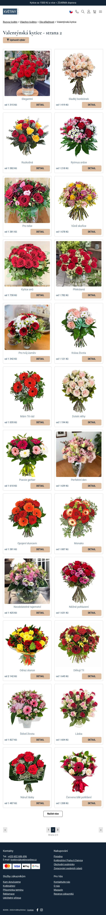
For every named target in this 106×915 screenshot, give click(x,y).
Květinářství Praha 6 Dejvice (68, 860)
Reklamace (8, 893)
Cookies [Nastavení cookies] (30, 910)
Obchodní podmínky (64, 864)
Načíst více (53, 813)
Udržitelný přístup (12, 897)
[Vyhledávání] (82, 11)
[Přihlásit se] (88, 11)
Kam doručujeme (12, 882)
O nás (57, 886)
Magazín (58, 889)
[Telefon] (77, 11)
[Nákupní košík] (94, 11)
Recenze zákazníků (64, 893)
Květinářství (9, 886)
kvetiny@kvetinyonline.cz (24, 859)
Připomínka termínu (13, 889)
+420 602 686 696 (17, 856)
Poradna (58, 856)
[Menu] (100, 11)
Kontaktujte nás (62, 882)
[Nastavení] (71, 11)
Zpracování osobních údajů (68, 868)
